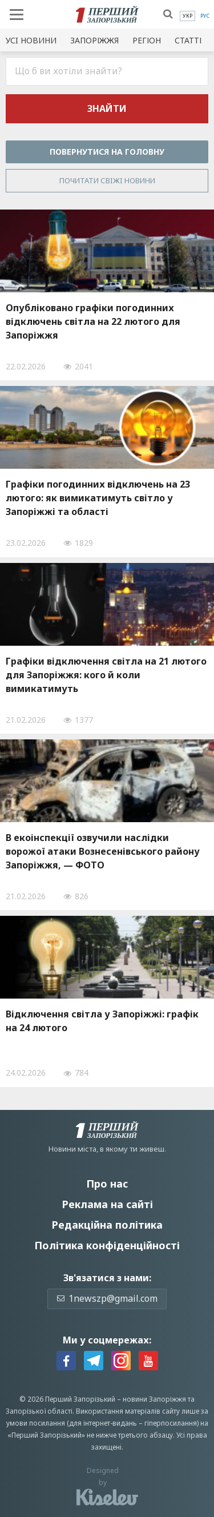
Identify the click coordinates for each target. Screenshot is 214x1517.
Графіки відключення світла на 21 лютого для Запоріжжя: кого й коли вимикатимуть (106, 675)
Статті (188, 40)
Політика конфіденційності (107, 1245)
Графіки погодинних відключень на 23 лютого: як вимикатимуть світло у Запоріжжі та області (98, 498)
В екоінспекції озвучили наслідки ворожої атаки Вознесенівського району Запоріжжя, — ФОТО (103, 851)
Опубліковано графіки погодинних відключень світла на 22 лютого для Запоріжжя (93, 321)
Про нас (107, 1183)
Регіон (146, 40)
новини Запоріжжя (154, 1399)
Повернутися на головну (107, 151)
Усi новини (31, 40)
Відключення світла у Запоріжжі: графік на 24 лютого (102, 1021)
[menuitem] (187, 16)
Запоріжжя (94, 40)
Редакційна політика (107, 1225)
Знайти (107, 108)
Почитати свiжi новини (107, 180)
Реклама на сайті (107, 1204)
